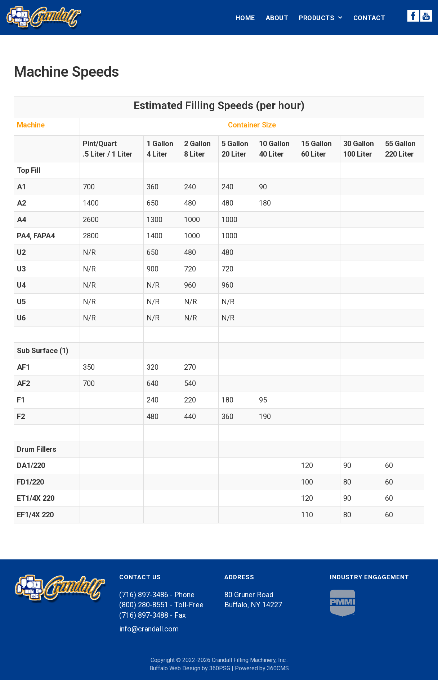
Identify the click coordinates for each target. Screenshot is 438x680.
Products (316, 18)
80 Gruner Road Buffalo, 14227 (253, 599)
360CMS (278, 668)
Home (245, 18)
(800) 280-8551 (143, 604)
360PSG (219, 668)
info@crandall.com (149, 629)
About (277, 18)
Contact (369, 18)
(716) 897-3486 (143, 594)
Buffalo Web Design (174, 668)
